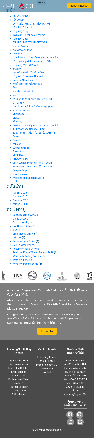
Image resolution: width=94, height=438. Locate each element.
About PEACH (47, 361)
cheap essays (20, 218)
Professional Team (18, 379)
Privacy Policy (20, 159)
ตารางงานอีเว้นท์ (22, 110)
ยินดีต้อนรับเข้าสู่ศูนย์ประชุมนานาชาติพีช (35, 125)
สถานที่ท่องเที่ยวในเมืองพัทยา (29, 72)
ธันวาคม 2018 (20, 203)
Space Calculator (19, 360)
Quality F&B (18, 383)
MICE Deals (19, 155)
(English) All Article (23, 27)
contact (17, 144)
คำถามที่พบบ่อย (21, 46)
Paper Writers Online (24, 241)
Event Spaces (20, 151)
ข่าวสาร (17, 68)
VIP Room (18, 113)
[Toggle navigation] (3, 5)
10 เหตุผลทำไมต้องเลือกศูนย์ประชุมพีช (34, 132)
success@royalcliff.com (77, 394)
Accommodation (19, 364)
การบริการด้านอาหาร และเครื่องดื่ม (32, 98)
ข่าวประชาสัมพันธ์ (23, 91)
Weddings (18, 121)
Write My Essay (21, 260)
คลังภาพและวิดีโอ (23, 50)
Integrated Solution (18, 368)
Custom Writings (22, 222)
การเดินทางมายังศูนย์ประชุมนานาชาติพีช (35, 57)
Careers (17, 140)
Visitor (16, 117)
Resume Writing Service (26, 248)
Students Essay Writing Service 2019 (33, 252)
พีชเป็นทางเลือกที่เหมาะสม (27, 83)
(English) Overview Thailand (28, 76)
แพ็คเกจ (17, 237)
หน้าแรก (17, 53)
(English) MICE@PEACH (26, 65)
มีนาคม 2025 (20, 196)
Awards (17, 136)
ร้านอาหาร (19, 102)
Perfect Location (19, 386)
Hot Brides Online (22, 226)
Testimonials (20, 174)
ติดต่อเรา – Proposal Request (29, 35)
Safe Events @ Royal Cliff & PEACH (32, 162)
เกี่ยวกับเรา (19, 19)
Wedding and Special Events (28, 177)
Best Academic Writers (25, 214)
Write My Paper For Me (25, 263)
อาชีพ (16, 181)
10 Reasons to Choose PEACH (29, 128)
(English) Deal (20, 38)
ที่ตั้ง (15, 87)
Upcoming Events (47, 357)
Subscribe (47, 331)
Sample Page (20, 170)
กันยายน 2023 (20, 200)
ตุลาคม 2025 (20, 192)
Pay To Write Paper (23, 245)
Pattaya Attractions (23, 80)
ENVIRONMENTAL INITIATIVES (30, 42)
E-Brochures (18, 394)
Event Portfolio (21, 147)
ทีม (14, 95)
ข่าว (15, 229)
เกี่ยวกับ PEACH (21, 16)
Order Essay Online (23, 233)
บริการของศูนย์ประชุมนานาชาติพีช (32, 61)
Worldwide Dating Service (27, 256)
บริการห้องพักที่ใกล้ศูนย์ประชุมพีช (31, 23)
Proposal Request (79, 5)
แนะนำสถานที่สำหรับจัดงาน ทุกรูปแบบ (34, 106)
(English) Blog (20, 31)
